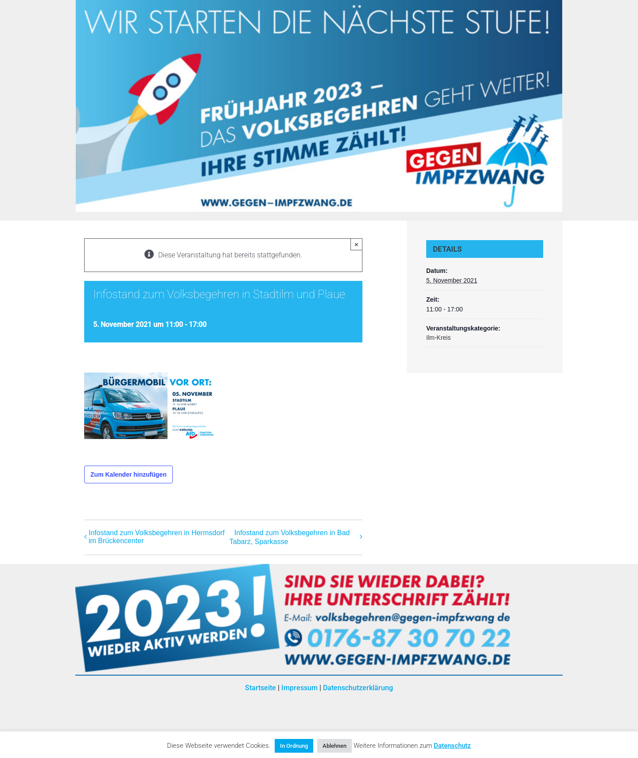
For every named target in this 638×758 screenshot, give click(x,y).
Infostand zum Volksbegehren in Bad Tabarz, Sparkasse (290, 537)
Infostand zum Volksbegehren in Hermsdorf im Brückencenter (157, 536)
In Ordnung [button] (294, 745)
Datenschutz (452, 746)
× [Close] (356, 244)
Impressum (299, 688)
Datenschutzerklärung (358, 688)
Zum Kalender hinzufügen (128, 474)
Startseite (260, 688)
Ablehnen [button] (334, 745)
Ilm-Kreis (438, 337)
